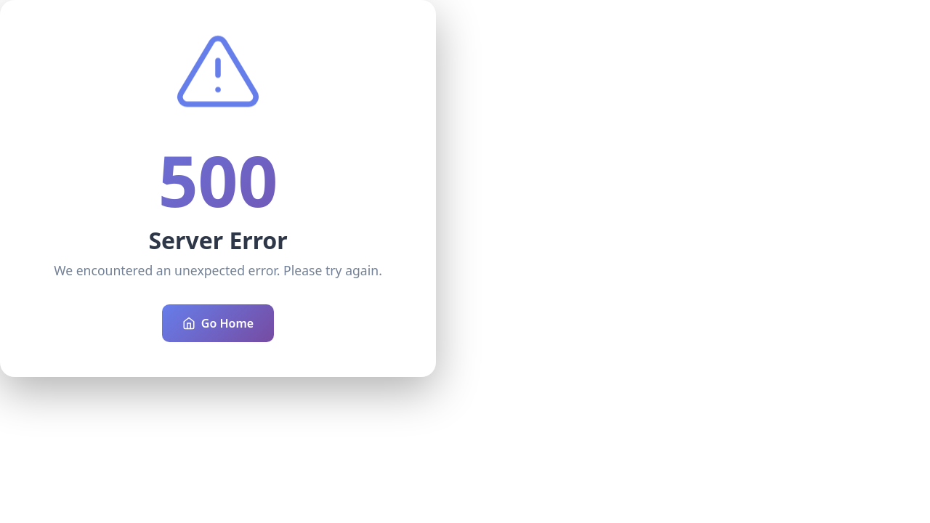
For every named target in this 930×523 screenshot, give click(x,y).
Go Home (218, 323)
